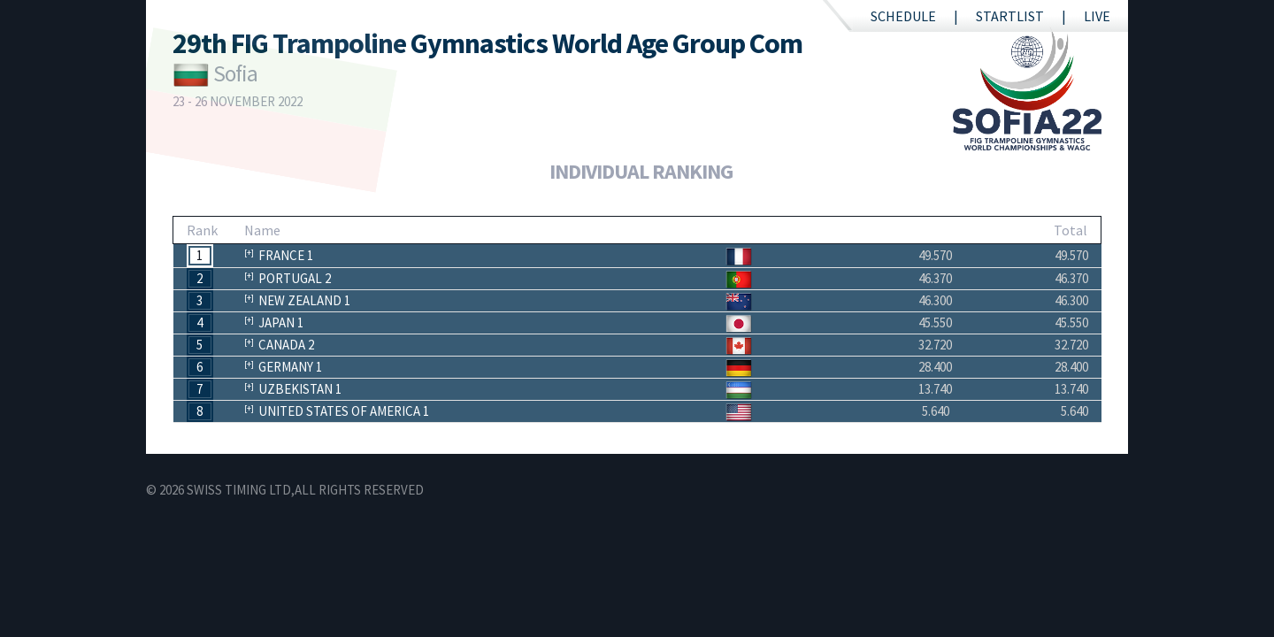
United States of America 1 (343, 411)
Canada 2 (286, 344)
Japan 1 (280, 322)
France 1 (285, 255)
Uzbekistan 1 (300, 388)
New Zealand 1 (304, 300)
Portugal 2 (294, 278)
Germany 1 (290, 366)
